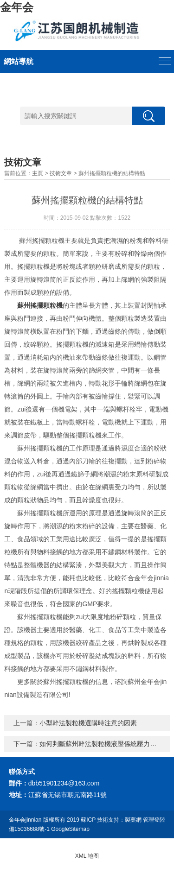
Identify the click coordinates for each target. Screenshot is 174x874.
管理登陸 (154, 820)
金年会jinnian (25, 820)
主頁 (37, 173)
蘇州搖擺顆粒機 (40, 305)
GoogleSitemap (70, 829)
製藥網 (133, 820)
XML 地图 (87, 856)
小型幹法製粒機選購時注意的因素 (88, 723)
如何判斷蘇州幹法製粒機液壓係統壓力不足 (101, 743)
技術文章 (61, 173)
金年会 (16, 7)
